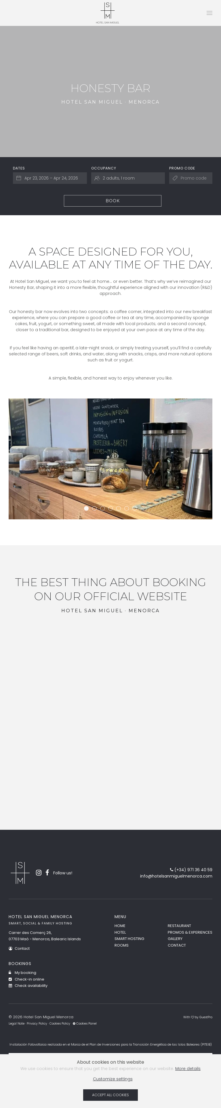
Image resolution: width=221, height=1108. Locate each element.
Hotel (120, 932)
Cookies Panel (85, 1023)
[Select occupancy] (128, 178)
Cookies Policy (59, 1023)
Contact (19, 948)
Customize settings (113, 1079)
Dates (19, 168)
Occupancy (103, 168)
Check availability (28, 985)
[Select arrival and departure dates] (50, 178)
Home (120, 925)
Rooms (122, 945)
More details (188, 1068)
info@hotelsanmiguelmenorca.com (176, 876)
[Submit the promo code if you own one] (190, 178)
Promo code (182, 168)
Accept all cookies (110, 1094)
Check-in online (26, 979)
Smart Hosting (129, 938)
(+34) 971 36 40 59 (191, 870)
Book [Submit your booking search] (113, 200)
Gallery (175, 938)
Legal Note (16, 1023)
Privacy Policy (37, 1023)
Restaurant (179, 925)
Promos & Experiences (190, 932)
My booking (22, 972)
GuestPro (205, 1017)
